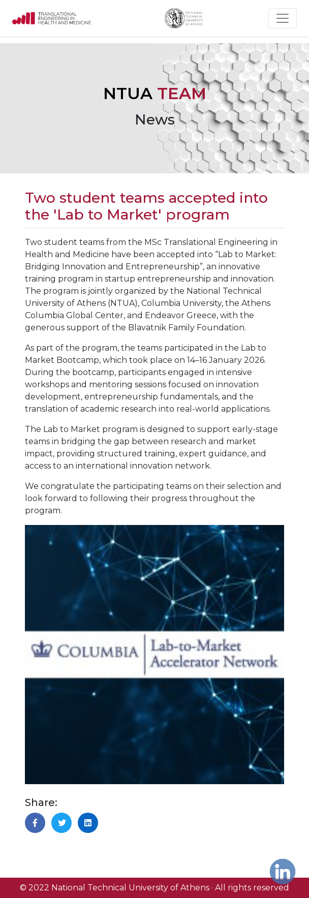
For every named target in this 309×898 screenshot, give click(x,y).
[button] (35, 823)
